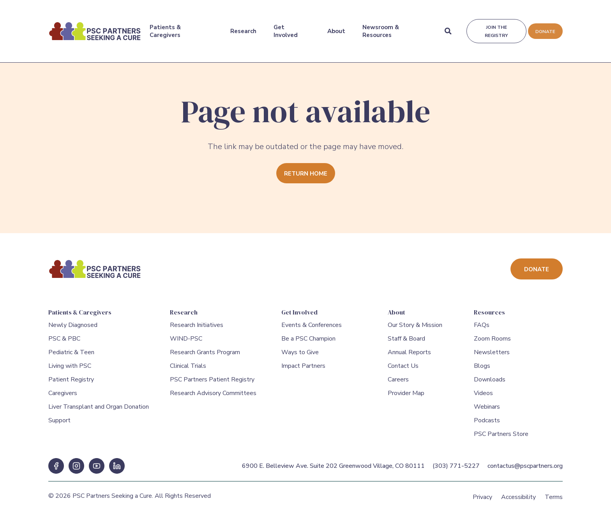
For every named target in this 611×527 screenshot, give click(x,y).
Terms (554, 501)
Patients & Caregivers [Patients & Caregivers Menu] (164, 27)
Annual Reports (409, 356)
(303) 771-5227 (456, 470)
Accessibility (518, 501)
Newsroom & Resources (380, 27)
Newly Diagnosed (72, 329)
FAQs (481, 329)
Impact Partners (303, 370)
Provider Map (406, 397)
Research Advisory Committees (213, 397)
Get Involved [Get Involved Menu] (285, 27)
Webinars (487, 411)
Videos (483, 397)
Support (59, 424)
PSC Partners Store (501, 438)
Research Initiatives (196, 329)
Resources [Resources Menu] (489, 312)
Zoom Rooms (492, 343)
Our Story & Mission (415, 329)
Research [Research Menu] (243, 27)
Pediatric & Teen (71, 356)
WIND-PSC (186, 343)
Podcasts (487, 424)
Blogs (482, 370)
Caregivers (62, 397)
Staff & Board (406, 343)
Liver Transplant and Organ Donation (98, 411)
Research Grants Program (205, 356)
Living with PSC (69, 370)
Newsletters (492, 356)
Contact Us (403, 370)
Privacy (482, 501)
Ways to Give (300, 356)
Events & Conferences (311, 329)
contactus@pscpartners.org (525, 470)
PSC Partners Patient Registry (212, 383)
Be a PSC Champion (308, 343)
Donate (545, 27)
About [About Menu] (335, 27)
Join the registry (495, 27)
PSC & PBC (64, 343)
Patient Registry (71, 383)
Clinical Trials (188, 370)
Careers (398, 383)
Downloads (489, 383)
